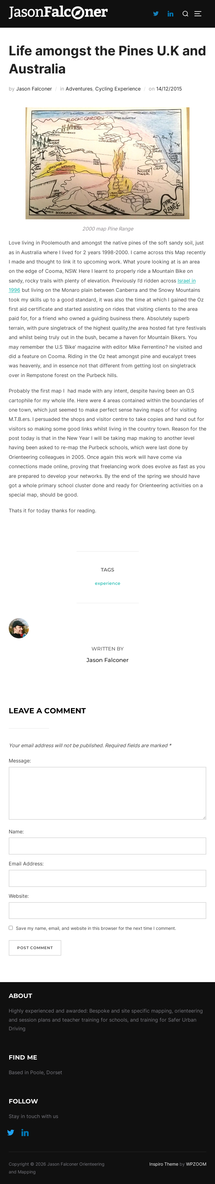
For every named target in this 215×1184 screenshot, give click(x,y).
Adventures (79, 89)
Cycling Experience (118, 89)
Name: (16, 831)
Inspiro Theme (163, 1164)
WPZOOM (196, 1164)
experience (107, 583)
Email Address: (26, 863)
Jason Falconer (34, 89)
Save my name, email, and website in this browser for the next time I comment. (96, 928)
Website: (19, 896)
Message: (20, 760)
